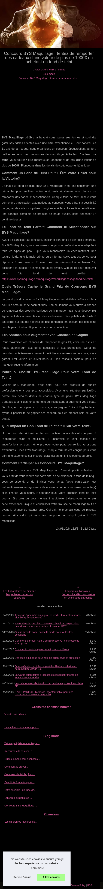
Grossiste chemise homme (50, 69)
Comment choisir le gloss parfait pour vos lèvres (42, 649)
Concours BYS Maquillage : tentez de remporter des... (49, 78)
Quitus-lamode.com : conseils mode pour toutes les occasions (43, 633)
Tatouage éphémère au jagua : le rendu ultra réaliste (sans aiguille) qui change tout (48, 616)
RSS (89, 885)
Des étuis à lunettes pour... (19, 782)
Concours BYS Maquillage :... (21, 805)
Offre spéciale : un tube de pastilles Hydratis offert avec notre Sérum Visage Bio (46, 667)
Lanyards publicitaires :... (18, 797)
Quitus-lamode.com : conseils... (22, 759)
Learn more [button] (36, 868)
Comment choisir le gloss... (19, 774)
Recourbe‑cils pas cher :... (19, 751)
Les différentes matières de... (20, 821)
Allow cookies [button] (51, 877)
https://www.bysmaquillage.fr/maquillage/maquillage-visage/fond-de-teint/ (47, 279)
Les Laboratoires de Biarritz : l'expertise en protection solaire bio (19, 594)
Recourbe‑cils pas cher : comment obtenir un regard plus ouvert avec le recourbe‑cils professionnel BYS (47, 624)
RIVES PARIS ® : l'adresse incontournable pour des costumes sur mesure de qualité (44, 693)
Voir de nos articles (15, 714)
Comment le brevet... (16, 766)
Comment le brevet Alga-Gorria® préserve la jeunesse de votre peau (47, 642)
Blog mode (49, 74)
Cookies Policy (78, 885)
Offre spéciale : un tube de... (20, 790)
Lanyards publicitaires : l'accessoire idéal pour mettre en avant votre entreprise (78, 594)
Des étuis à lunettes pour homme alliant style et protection (47, 658)
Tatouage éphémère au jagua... (22, 743)
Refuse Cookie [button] (22, 877)
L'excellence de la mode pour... (21, 727)
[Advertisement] (49, 106)
